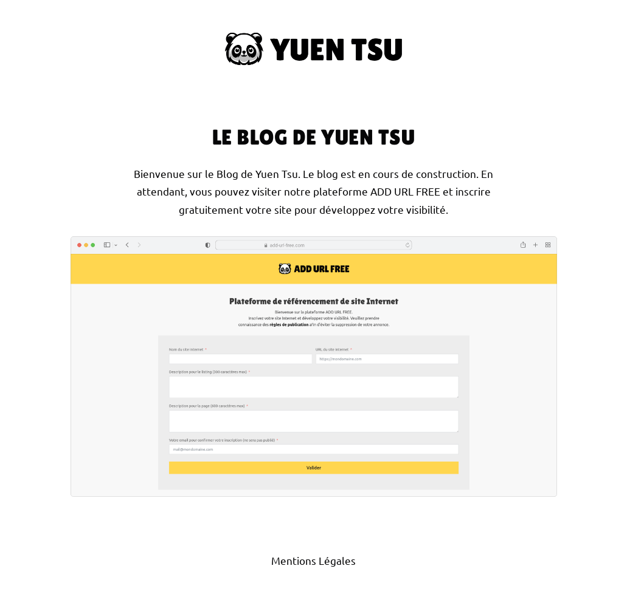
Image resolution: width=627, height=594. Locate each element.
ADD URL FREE (405, 191)
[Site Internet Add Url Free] (314, 366)
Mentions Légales (313, 560)
